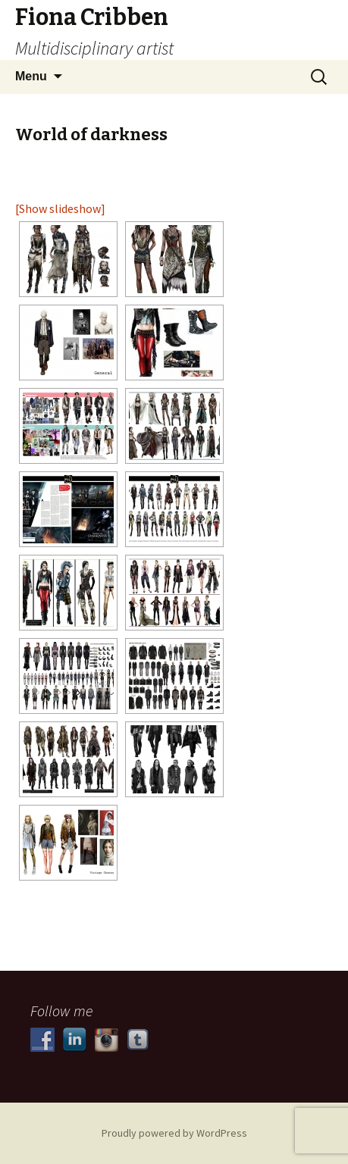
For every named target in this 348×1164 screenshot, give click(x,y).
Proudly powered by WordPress (174, 1133)
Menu (31, 76)
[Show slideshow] (60, 208)
